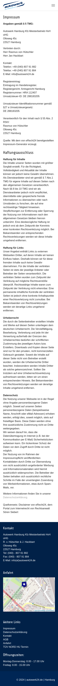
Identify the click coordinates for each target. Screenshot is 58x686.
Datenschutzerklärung (15, 632)
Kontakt (7, 636)
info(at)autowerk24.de (23, 560)
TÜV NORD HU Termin (15, 647)
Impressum (9, 628)
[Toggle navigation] (53, 5)
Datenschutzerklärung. (15, 497)
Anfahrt (7, 643)
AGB (5, 639)
